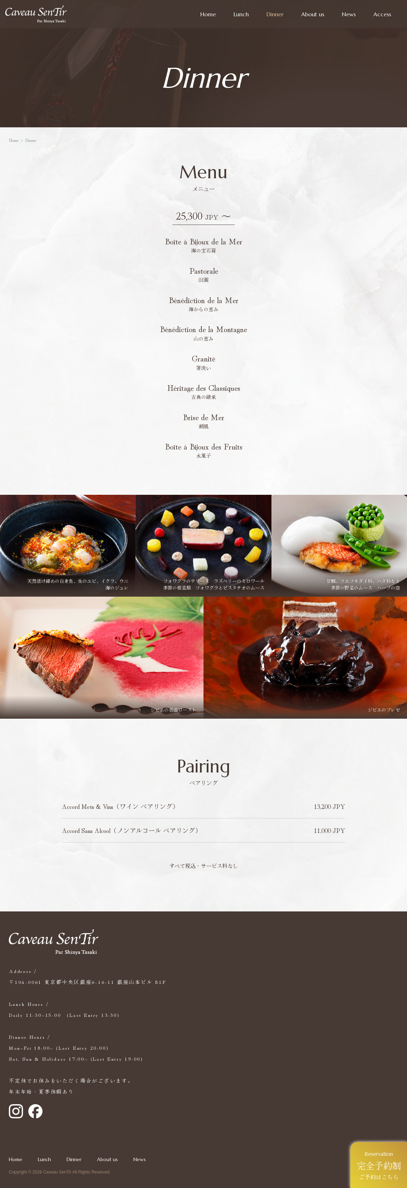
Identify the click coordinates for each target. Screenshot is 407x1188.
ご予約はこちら (379, 1166)
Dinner (274, 14)
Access (382, 14)
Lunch (241, 14)
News (349, 14)
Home (208, 14)
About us (312, 14)
